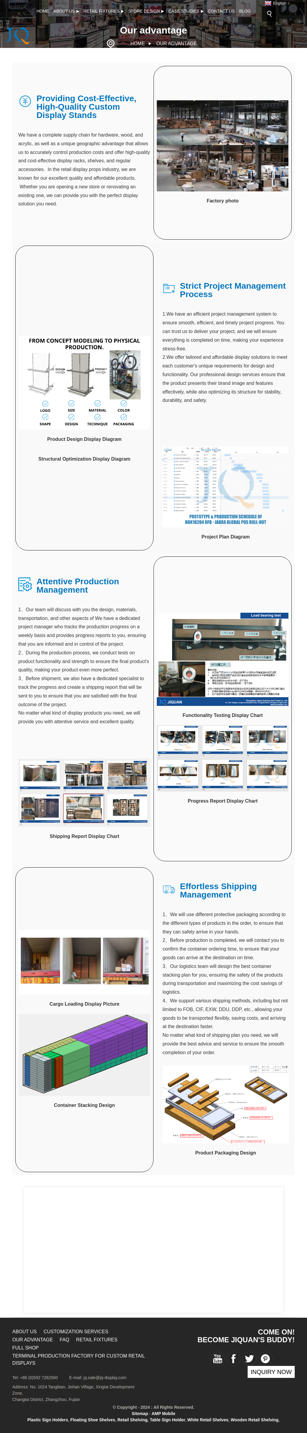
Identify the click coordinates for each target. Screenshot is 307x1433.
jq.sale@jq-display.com (104, 1377)
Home (43, 11)
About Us (66, 11)
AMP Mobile (163, 1413)
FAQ (64, 1339)
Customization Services (75, 1331)
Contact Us (221, 11)
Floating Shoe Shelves (92, 1419)
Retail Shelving (133, 1419)
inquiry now (271, 1372)
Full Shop (25, 1347)
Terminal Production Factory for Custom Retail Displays (78, 1359)
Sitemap (140, 1413)
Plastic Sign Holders (47, 1419)
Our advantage (176, 43)
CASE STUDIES (186, 11)
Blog (245, 11)
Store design (146, 11)
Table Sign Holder (167, 1419)
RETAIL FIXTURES (103, 11)
